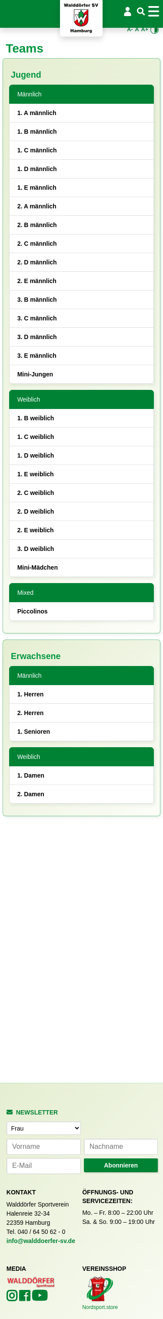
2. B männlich (37, 224)
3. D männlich (37, 336)
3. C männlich (37, 318)
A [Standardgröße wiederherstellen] (137, 29)
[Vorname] (44, 1147)
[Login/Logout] (128, 11)
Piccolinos (32, 611)
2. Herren (30, 712)
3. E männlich (37, 355)
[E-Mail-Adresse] (44, 1166)
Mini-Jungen (35, 374)
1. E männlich (37, 187)
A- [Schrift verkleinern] (130, 29)
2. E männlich (37, 280)
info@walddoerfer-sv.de (41, 1240)
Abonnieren (121, 1165)
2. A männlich (37, 206)
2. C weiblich (35, 492)
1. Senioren (33, 731)
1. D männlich (37, 168)
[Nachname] (121, 1147)
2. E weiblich (35, 530)
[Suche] (140, 12)
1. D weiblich (35, 455)
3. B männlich (37, 299)
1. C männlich (37, 150)
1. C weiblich (35, 436)
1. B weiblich (35, 418)
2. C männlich (37, 243)
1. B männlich (37, 131)
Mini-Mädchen (37, 567)
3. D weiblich (35, 548)
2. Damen (30, 794)
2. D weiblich (35, 511)
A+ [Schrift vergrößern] (144, 29)
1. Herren (30, 694)
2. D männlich (37, 262)
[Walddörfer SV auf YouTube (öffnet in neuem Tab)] (39, 1298)
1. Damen (30, 775)
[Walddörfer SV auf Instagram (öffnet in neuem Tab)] (13, 1298)
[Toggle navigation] (155, 11)
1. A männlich (37, 112)
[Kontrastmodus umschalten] (155, 30)
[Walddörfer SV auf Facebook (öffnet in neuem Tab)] (25, 1298)
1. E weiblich (35, 474)
